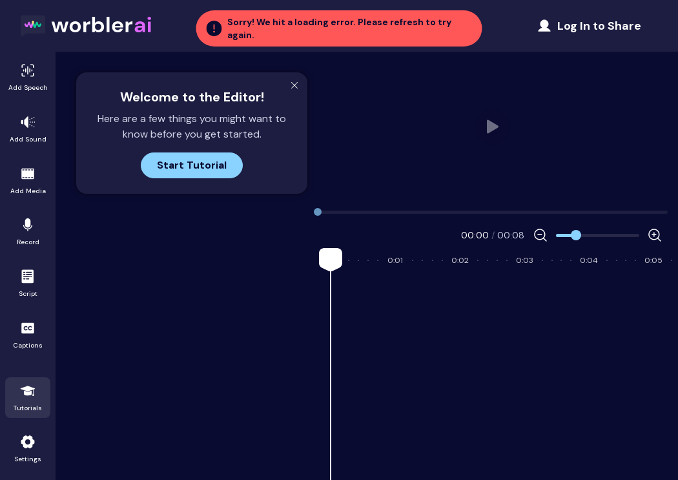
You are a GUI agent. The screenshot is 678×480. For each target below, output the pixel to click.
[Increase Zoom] (655, 235)
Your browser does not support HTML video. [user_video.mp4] (493, 126)
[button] (339, 28)
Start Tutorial (192, 165)
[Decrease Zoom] (540, 235)
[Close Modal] (294, 85)
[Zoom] (597, 235)
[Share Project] (588, 26)
